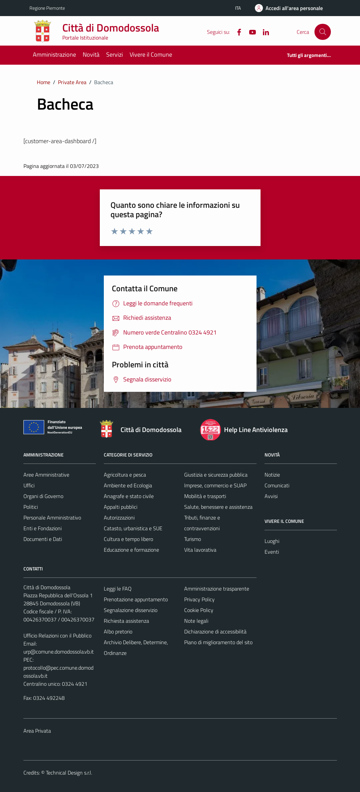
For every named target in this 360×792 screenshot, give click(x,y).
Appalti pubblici (120, 507)
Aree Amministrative (46, 475)
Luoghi (272, 541)
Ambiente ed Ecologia (128, 485)
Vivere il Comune (151, 54)
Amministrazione (54, 54)
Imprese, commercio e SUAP (215, 485)
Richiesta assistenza (126, 621)
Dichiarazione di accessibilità (215, 631)
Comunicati (277, 485)
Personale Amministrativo (52, 517)
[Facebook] (236, 31)
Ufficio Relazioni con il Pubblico (57, 635)
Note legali (196, 621)
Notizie (272, 475)
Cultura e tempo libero (128, 539)
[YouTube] (250, 31)
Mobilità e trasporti (205, 496)
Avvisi (271, 496)
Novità (91, 54)
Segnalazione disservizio (130, 610)
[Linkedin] (263, 31)
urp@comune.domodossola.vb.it (58, 652)
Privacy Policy (199, 599)
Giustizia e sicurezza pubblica (215, 475)
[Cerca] (322, 32)
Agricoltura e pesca (125, 475)
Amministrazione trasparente (216, 589)
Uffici (28, 485)
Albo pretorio (118, 631)
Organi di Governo (43, 496)
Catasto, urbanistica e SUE (133, 528)
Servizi (114, 54)
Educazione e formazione (131, 550)
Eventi (272, 552)
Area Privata (37, 731)
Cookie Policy (198, 610)
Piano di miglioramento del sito (218, 642)
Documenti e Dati (42, 539)
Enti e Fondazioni (42, 528)
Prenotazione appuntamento (136, 599)
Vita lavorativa (200, 550)
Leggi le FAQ (118, 589)
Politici (30, 507)
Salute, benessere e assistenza (218, 507)
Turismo (192, 539)
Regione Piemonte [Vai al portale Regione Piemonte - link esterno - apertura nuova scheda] (47, 7)
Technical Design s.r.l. (69, 773)
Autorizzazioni (119, 517)
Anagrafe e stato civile (129, 496)
